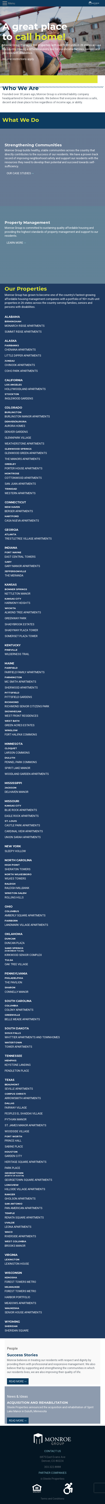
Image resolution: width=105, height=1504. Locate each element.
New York (13, 846)
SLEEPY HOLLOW (15, 851)
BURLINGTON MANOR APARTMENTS (27, 416)
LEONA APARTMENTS (18, 1226)
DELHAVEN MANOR (16, 791)
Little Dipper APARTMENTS (23, 355)
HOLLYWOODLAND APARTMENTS (25, 389)
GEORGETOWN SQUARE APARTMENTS (28, 1179)
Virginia (11, 1255)
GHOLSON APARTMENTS (20, 1198)
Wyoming (12, 1321)
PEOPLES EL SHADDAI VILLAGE (24, 1113)
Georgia (11, 530)
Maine (9, 663)
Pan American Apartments (23, 1208)
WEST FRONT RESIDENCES (21, 715)
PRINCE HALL (13, 1140)
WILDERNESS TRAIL (17, 654)
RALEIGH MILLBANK (17, 888)
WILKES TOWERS (15, 878)
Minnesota (14, 744)
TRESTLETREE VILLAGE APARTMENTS (28, 538)
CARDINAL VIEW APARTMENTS (24, 831)
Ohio (9, 906)
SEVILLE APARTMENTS (19, 1088)
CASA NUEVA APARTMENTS (22, 520)
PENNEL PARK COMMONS (21, 762)
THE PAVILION (13, 982)
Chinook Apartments (20, 365)
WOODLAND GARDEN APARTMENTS (27, 773)
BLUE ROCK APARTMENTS (21, 810)
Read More (18, 1381)
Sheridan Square (17, 1330)
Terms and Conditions (52, 1498)
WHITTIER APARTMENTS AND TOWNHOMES (32, 1037)
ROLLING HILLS (14, 897)
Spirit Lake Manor (17, 768)
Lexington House (17, 1263)
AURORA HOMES (15, 425)
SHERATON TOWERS (17, 869)
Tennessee (13, 1056)
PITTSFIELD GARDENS (18, 697)
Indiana (11, 547)
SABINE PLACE (14, 1146)
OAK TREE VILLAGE (16, 964)
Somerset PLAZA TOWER (21, 636)
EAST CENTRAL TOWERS (20, 556)
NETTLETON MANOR (17, 593)
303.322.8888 (52, 1467)
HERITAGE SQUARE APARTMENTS (25, 1161)
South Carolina (18, 1001)
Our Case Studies (20, 173)
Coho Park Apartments (21, 370)
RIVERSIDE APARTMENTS (20, 1236)
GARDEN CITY (13, 1156)
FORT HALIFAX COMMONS (21, 734)
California (14, 380)
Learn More (16, 242)
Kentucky (13, 645)
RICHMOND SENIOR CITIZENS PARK (27, 706)
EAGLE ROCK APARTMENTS (22, 815)
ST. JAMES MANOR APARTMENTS (25, 1125)
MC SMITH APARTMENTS (20, 681)
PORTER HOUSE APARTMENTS (23, 468)
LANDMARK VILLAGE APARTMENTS (26, 924)
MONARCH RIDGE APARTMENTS (25, 325)
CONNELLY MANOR (16, 991)
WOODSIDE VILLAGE (17, 1131)
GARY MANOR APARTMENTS (22, 566)
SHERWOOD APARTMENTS (21, 687)
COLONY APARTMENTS (19, 1009)
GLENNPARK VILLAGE (18, 437)
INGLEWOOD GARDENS (19, 398)
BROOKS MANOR (15, 1245)
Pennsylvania (16, 973)
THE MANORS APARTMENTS (22, 459)
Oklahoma (14, 934)
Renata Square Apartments (24, 1217)
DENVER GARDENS (16, 431)
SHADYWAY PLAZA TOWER (21, 630)
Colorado (13, 407)
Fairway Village (16, 1107)
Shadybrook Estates (19, 624)
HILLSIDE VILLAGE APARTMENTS (25, 1189)
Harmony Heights (17, 603)
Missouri (12, 801)
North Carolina (18, 860)
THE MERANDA (14, 575)
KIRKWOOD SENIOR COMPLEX (23, 955)
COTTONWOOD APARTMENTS (23, 477)
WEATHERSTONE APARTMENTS (24, 443)
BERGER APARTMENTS (19, 511)
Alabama (12, 317)
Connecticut (15, 502)
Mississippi (13, 783)
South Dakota (17, 1028)
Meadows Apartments (20, 1303)
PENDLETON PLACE (17, 1070)
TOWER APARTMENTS (18, 1046)
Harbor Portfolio (17, 1297)
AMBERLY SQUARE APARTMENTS (25, 915)
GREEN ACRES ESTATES (19, 725)
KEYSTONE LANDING (18, 1064)
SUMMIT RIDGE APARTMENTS (23, 331)
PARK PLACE (12, 1168)
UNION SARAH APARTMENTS (23, 837)
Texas (9, 1080)
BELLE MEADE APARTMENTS (22, 1019)
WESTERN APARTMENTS (20, 493)
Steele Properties (52, 1478)
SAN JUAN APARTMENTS (20, 483)
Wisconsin (13, 1273)
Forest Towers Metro (20, 1281)
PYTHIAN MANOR (16, 1119)
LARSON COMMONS (17, 752)
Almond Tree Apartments (23, 612)
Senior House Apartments (23, 1312)
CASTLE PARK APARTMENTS (22, 825)
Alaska (11, 341)
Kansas (11, 584)
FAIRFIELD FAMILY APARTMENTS (25, 672)
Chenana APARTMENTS (20, 349)
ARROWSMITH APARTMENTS (23, 1098)
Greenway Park (15, 618)
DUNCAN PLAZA (15, 943)
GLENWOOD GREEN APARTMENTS (26, 453)
